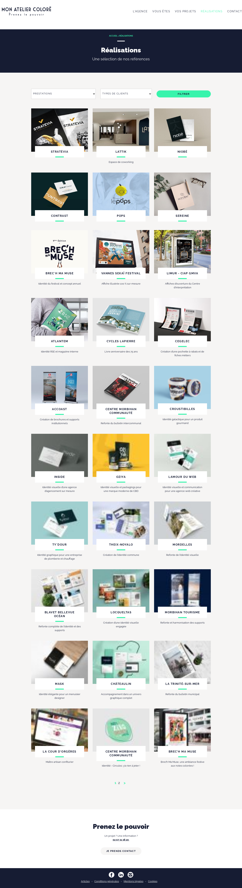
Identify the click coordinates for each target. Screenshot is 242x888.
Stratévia (59, 151)
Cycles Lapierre (121, 340)
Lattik (121, 151)
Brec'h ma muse (60, 272)
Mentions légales (133, 880)
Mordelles (182, 543)
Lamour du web (182, 476)
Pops (121, 215)
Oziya (121, 476)
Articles (85, 880)
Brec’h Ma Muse (182, 750)
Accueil (113, 36)
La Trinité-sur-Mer (182, 683)
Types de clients (115, 93)
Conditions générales (106, 880)
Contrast (59, 215)
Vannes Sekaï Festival (121, 272)
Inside (59, 476)
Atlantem (59, 340)
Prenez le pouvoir (121, 825)
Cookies (152, 880)
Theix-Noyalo (121, 543)
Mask (59, 683)
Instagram (130, 874)
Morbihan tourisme (182, 611)
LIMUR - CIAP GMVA (182, 272)
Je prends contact (121, 850)
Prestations (42, 93)
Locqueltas (121, 611)
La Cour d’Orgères (59, 750)
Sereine (182, 215)
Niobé (183, 151)
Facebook (111, 874)
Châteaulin (121, 683)
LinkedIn (121, 874)
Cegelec (182, 340)
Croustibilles (182, 408)
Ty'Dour (59, 543)
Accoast (59, 408)
